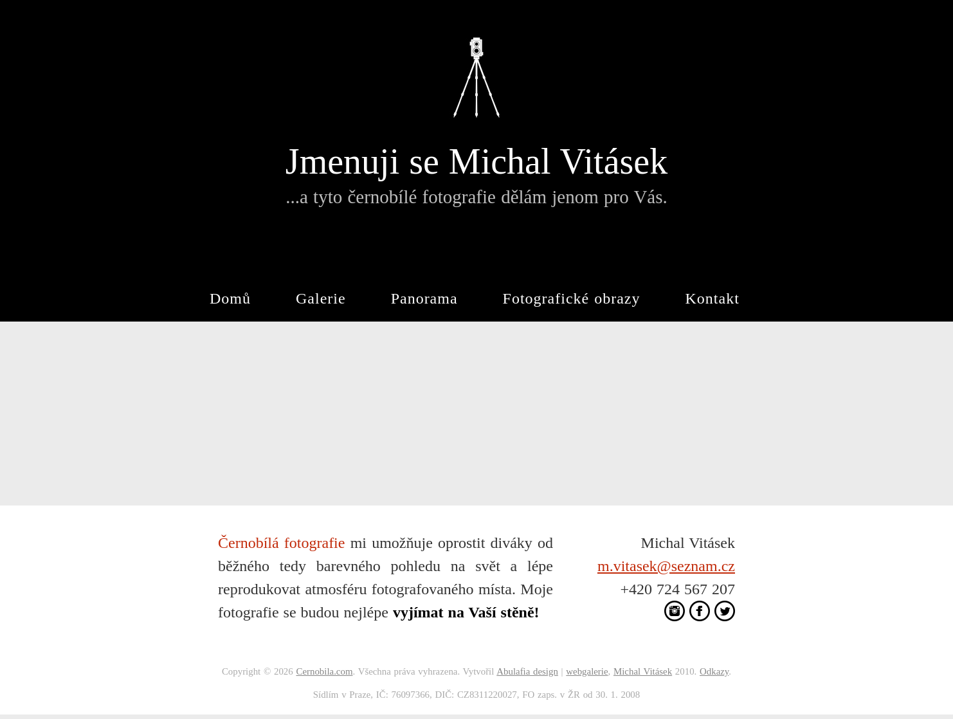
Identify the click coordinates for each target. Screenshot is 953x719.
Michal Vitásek (642, 671)
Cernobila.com (324, 671)
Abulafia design (527, 671)
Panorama (424, 298)
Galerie (321, 298)
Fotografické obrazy (571, 298)
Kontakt (712, 298)
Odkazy (714, 671)
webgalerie (587, 671)
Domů (230, 298)
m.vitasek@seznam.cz (666, 566)
